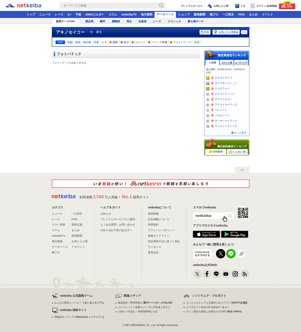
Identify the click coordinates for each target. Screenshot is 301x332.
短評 (124, 42)
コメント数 (227, 62)
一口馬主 (228, 14)
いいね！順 (237, 151)
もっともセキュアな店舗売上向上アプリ (217, 302)
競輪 (286, 6)
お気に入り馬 (80, 241)
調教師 (116, 21)
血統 (78, 42)
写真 (96, 42)
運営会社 (153, 252)
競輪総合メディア (79, 316)
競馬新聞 (199, 14)
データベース (165, 14)
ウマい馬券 (58, 224)
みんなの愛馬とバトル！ (79, 302)
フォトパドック (181, 42)
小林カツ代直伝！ (138, 311)
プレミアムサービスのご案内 (117, 219)
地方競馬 (146, 14)
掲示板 (87, 42)
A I (69, 14)
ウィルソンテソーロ (226, 126)
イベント (267, 14)
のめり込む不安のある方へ (116, 230)
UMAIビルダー (94, 14)
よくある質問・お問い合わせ (117, 224)
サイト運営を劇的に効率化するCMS (214, 311)
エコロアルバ (222, 88)
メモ (104, 42)
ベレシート (221, 110)
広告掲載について (158, 219)
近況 (197, 42)
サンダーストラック (226, 120)
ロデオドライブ (223, 77)
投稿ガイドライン (158, 235)
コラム (112, 14)
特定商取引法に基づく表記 (164, 241)
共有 (205, 32)
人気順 (212, 62)
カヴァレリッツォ (225, 93)
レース (59, 14)
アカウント (78, 246)
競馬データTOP (65, 21)
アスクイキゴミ (223, 99)
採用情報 (153, 213)
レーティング (241, 62)
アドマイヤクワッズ (226, 104)
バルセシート (222, 115)
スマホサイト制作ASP (208, 307)
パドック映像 (157, 42)
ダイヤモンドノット (226, 83)
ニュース (45, 14)
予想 (78, 14)
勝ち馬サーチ (196, 21)
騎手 (102, 21)
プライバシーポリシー (161, 230)
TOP (60, 42)
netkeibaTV (129, 14)
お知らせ (105, 213)
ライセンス (154, 246)
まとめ (253, 14)
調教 (113, 42)
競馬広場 (77, 224)
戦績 (70, 42)
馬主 (129, 21)
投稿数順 (215, 151)
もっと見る (240, 132)
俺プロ (214, 14)
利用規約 (153, 224)
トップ (31, 14)
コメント (138, 42)
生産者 (142, 21)
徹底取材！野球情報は (145, 302)
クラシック (174, 21)
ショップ (184, 14)
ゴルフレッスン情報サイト (144, 307)
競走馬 (89, 21)
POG (241, 14)
